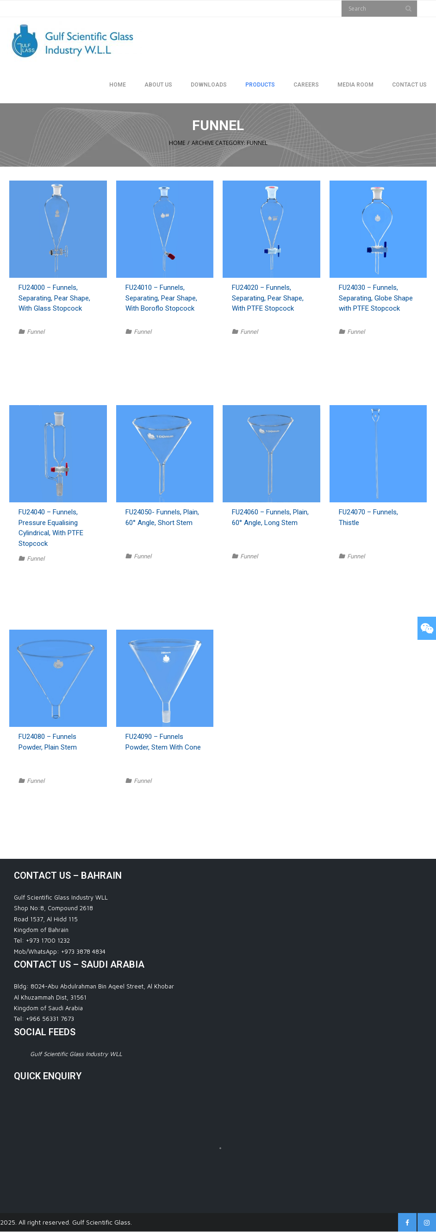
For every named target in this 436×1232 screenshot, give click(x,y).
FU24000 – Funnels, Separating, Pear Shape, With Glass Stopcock (54, 298)
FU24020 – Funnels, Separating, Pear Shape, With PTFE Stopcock (268, 298)
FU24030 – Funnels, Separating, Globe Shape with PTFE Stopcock (376, 298)
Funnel (35, 331)
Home (177, 143)
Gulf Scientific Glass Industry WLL (76, 1053)
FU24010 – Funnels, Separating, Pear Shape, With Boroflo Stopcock (161, 298)
